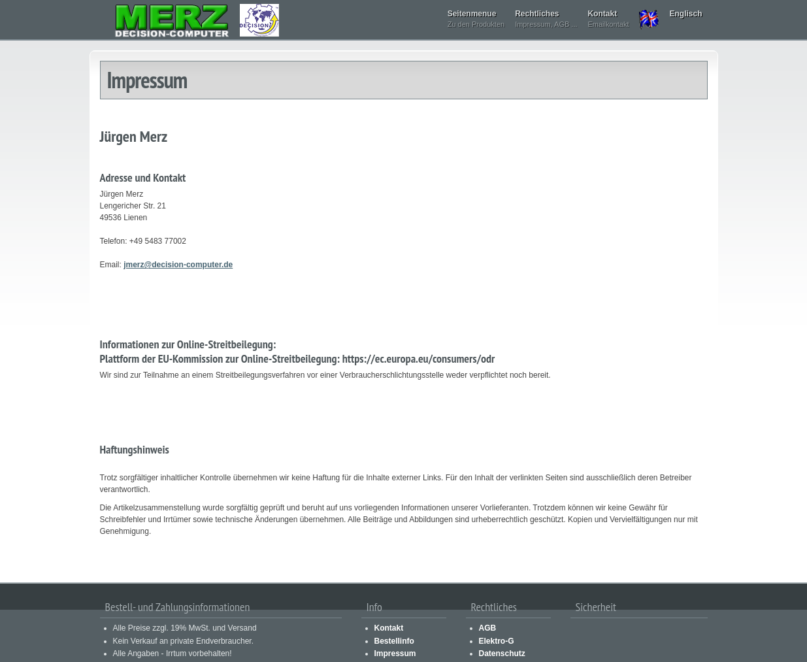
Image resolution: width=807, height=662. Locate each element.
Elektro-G (496, 641)
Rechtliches (546, 20)
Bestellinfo (394, 641)
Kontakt (608, 20)
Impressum (395, 653)
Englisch (685, 13)
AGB (488, 628)
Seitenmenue (476, 20)
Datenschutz (502, 653)
